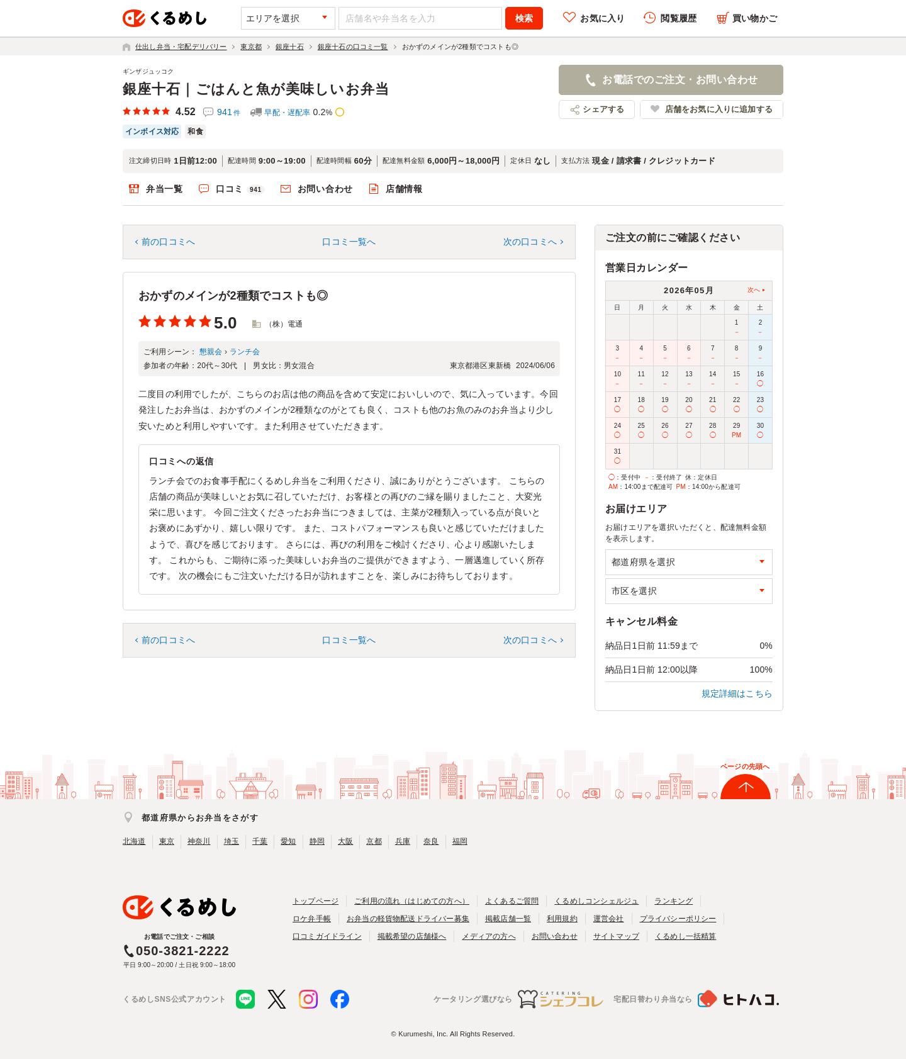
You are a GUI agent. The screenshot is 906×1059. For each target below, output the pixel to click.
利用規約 (562, 918)
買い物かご (754, 18)
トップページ (315, 901)
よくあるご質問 (512, 901)
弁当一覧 (164, 189)
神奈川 (199, 841)
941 (228, 112)
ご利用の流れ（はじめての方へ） (411, 901)
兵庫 (402, 841)
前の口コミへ (168, 242)
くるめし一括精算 (686, 936)
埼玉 (231, 841)
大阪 (345, 841)
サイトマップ (616, 936)
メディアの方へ (488, 936)
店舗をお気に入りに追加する (719, 109)
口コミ (240, 189)
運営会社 (608, 918)
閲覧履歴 (678, 18)
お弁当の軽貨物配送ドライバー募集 (408, 918)
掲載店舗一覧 (508, 918)
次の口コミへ (530, 242)
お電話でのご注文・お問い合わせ (680, 79)
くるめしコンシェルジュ (596, 901)
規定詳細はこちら (737, 693)
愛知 (288, 841)
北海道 (134, 841)
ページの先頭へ (744, 766)
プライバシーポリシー (678, 918)
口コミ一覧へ (349, 242)
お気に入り (602, 18)
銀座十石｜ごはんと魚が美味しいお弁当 (256, 89)
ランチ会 (245, 351)
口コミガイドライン (327, 936)
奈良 (431, 841)
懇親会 (211, 351)
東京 (166, 841)
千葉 (259, 841)
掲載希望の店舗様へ (412, 936)
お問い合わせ (325, 189)
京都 (373, 841)
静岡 (317, 841)
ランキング (673, 901)
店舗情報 (404, 189)
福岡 (459, 841)
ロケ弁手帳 (312, 918)
